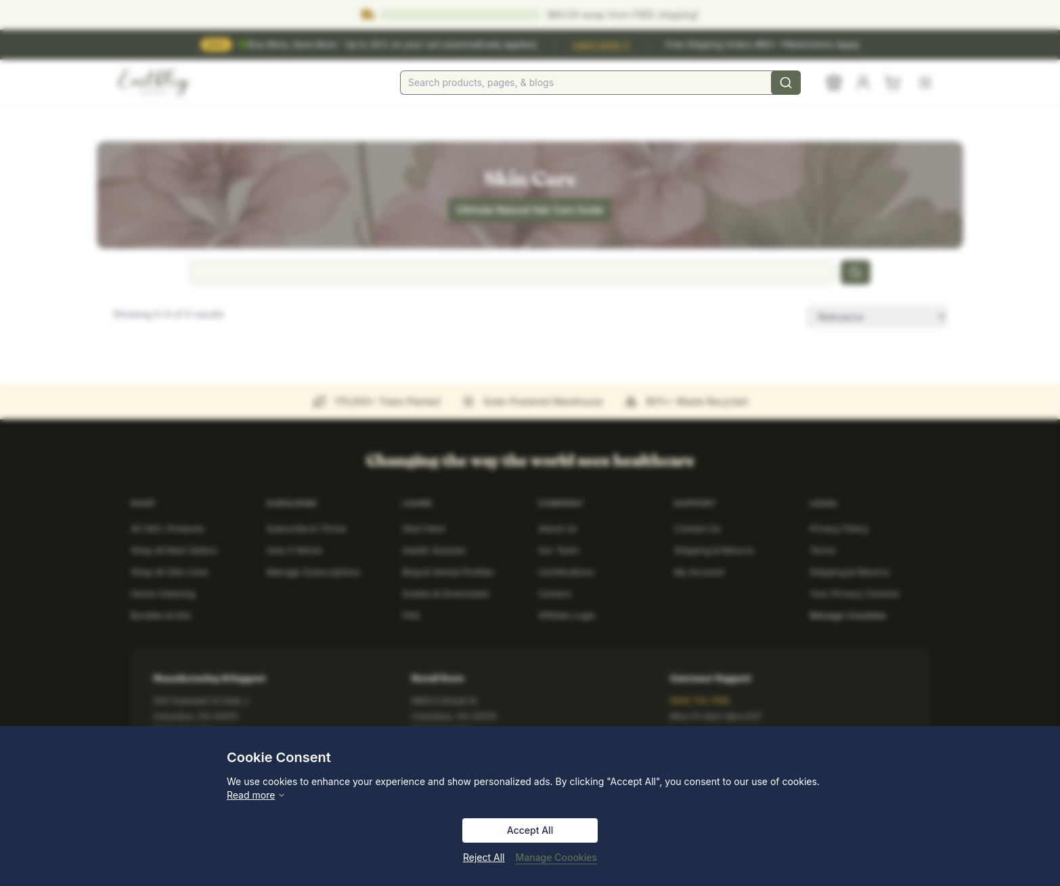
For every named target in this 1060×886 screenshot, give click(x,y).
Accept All (530, 830)
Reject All (483, 857)
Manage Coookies (556, 857)
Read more (256, 795)
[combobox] (600, 82)
